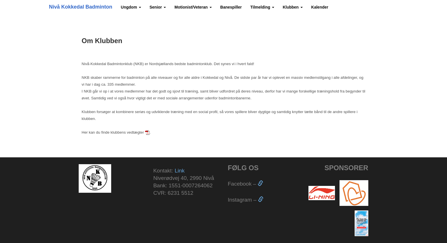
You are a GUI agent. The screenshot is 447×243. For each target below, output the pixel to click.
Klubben (293, 7)
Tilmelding (262, 7)
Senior (158, 7)
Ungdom (131, 7)
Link (180, 171)
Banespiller (231, 7)
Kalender (319, 7)
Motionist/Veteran (193, 7)
